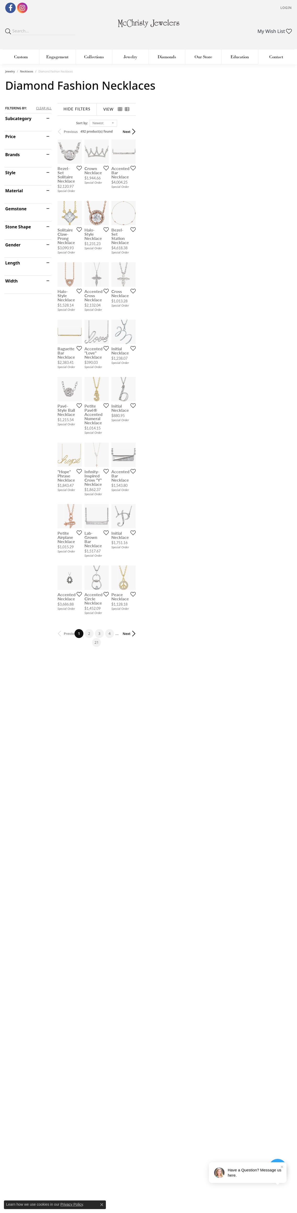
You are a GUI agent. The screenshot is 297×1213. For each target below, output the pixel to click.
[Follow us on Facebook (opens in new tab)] (10, 8)
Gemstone (16, 209)
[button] (285, 8)
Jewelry (10, 71)
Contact (276, 56)
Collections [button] (94, 56)
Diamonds (167, 56)
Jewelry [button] (130, 56)
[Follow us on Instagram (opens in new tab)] (22, 8)
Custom (21, 56)
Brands (12, 155)
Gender (12, 245)
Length (12, 263)
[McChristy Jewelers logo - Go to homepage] (149, 26)
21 (197, 962)
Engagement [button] (57, 56)
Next (283, 131)
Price (10, 136)
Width (11, 281)
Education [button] (240, 56)
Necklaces (26, 71)
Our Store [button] (203, 56)
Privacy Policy (71, 1204)
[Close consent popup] (101, 1204)
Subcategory (18, 118)
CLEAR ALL (44, 108)
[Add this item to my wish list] (129, 220)
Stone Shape (18, 227)
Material (14, 191)
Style (10, 173)
